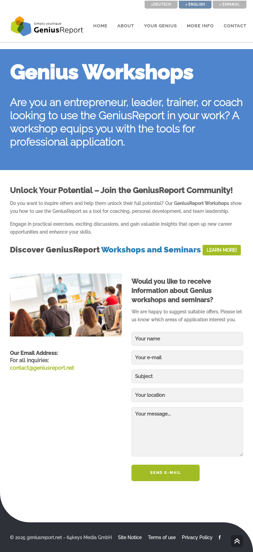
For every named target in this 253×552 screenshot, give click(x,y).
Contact (235, 25)
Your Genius (160, 25)
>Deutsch (161, 4)
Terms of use (162, 537)
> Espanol (229, 4)
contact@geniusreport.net (42, 368)
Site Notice (130, 537)
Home (100, 25)
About (125, 25)
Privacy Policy (197, 537)
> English (195, 4)
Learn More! (222, 250)
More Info (200, 25)
